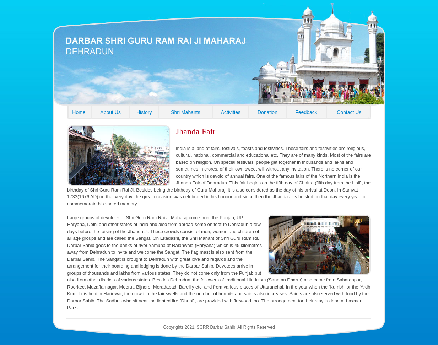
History (144, 112)
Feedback (306, 112)
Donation (267, 112)
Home (78, 112)
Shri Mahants (185, 112)
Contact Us (349, 112)
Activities (230, 112)
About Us (110, 112)
